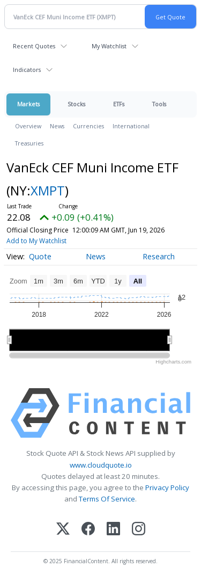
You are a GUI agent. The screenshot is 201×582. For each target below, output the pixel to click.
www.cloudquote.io (101, 465)
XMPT (48, 190)
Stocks (76, 104)
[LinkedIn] (113, 530)
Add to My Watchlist (36, 240)
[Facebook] (88, 530)
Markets (28, 104)
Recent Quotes (34, 46)
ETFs (118, 104)
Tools (159, 104)
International (131, 126)
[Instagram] (139, 530)
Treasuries (29, 143)
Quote (40, 256)
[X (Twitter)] (63, 530)
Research (159, 256)
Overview (28, 126)
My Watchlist (109, 46)
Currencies (88, 126)
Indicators (27, 70)
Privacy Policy (167, 487)
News (57, 126)
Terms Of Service (107, 499)
